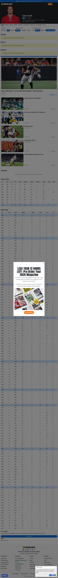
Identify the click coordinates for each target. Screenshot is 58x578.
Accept (50, 575)
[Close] (56, 567)
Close (54, 575)
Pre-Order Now (29, 312)
